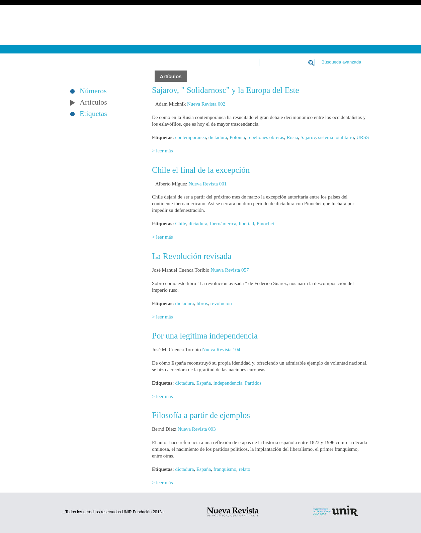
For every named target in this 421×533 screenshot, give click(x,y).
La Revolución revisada (191, 256)
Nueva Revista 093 (197, 429)
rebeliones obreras (265, 137)
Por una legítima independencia (205, 335)
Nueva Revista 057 (229, 270)
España (203, 383)
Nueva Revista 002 (206, 104)
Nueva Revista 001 (207, 183)
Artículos (93, 102)
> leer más (162, 150)
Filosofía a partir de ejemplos (201, 415)
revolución (221, 303)
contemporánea (190, 137)
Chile (180, 223)
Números (93, 91)
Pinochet (265, 223)
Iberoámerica (223, 223)
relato (244, 469)
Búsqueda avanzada (341, 61)
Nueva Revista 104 (221, 349)
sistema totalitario (336, 137)
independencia (228, 383)
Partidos (253, 383)
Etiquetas (93, 113)
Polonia (237, 137)
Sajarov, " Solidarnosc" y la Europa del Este (225, 90)
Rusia (292, 137)
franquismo (225, 469)
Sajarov (308, 137)
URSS (362, 137)
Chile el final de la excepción (201, 169)
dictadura (217, 137)
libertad (246, 223)
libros (202, 303)
